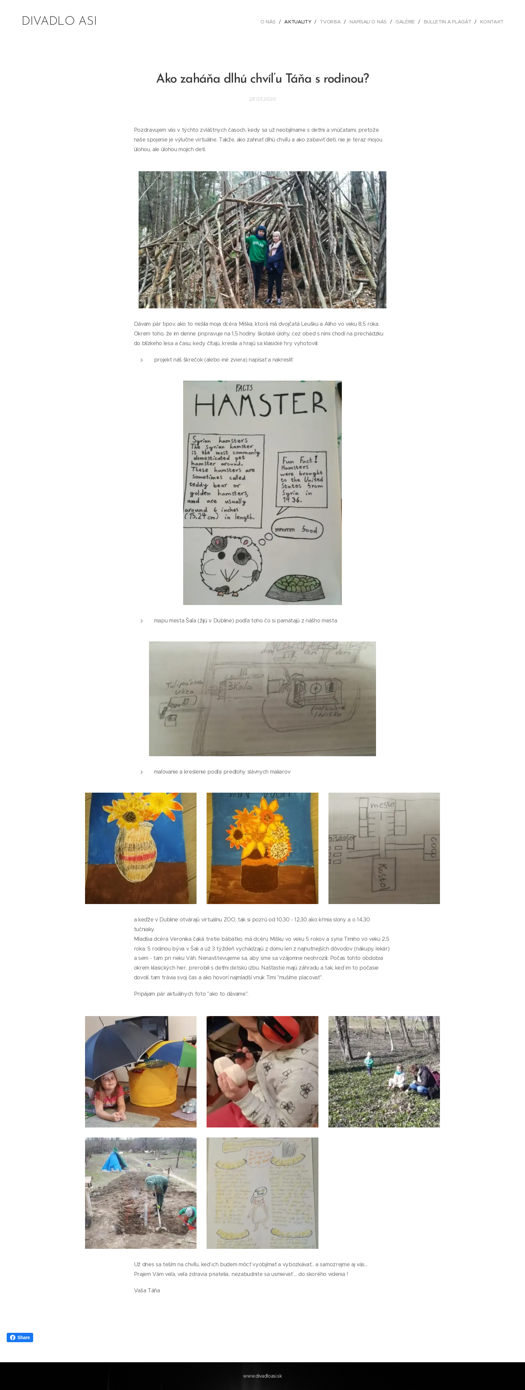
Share (20, 1337)
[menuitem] (269, 21)
